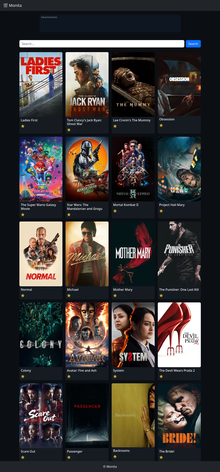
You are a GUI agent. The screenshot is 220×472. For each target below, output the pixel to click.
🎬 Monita (12, 5)
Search (193, 44)
